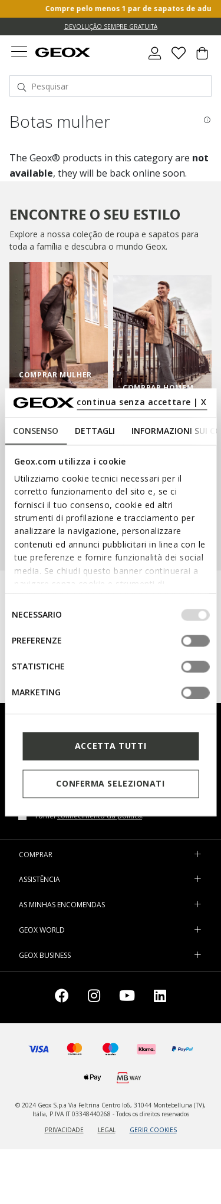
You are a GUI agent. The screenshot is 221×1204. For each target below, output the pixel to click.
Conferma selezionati (110, 783)
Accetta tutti (110, 745)
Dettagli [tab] (95, 430)
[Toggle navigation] (18, 53)
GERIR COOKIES (153, 1130)
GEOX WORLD (42, 930)
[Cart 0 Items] (202, 58)
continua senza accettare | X (142, 401)
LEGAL (107, 1130)
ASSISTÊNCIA (39, 879)
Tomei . (89, 816)
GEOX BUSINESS (45, 955)
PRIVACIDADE (64, 1130)
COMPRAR (35, 855)
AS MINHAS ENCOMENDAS (62, 905)
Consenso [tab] (35, 430)
